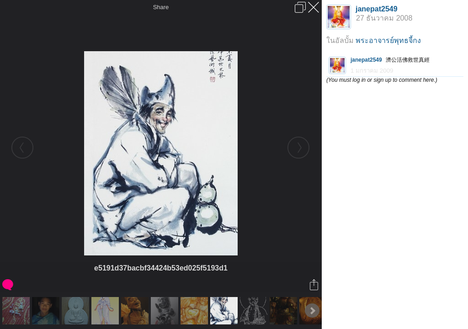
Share (161, 7)
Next (312, 310)
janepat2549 (377, 9)
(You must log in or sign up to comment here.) (381, 80)
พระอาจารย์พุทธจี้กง (388, 40)
